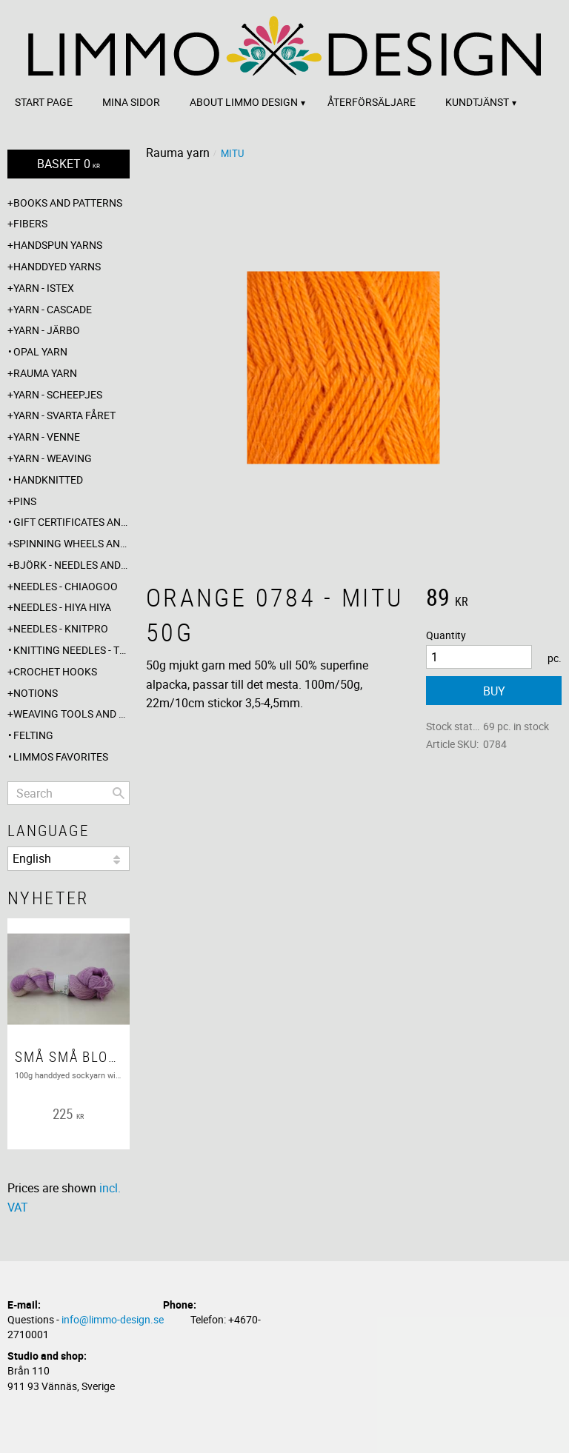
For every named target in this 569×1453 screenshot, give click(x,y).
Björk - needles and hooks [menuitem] (71, 565)
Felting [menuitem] (33, 735)
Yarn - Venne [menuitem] (46, 437)
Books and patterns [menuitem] (67, 203)
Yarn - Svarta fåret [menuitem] (64, 415)
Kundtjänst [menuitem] (477, 102)
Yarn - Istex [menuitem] (43, 288)
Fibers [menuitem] (30, 223)
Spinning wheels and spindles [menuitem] (71, 543)
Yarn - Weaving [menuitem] (52, 458)
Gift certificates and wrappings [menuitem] (71, 522)
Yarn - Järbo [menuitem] (46, 330)
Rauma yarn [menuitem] (45, 373)
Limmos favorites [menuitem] (60, 756)
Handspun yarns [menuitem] (57, 245)
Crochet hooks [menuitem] (55, 671)
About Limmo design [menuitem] (244, 102)
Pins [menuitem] (24, 501)
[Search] (118, 793)
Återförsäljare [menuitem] (371, 102)
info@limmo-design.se (112, 1319)
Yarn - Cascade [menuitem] (52, 309)
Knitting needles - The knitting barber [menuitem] (71, 650)
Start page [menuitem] (44, 102)
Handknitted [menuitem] (48, 479)
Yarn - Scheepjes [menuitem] (57, 394)
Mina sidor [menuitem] (131, 102)
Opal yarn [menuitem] (40, 351)
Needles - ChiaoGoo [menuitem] (65, 586)
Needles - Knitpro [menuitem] (60, 628)
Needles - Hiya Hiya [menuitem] (62, 607)
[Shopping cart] (68, 164)
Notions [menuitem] (35, 693)
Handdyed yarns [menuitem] (57, 266)
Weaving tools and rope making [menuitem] (71, 714)
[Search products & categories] (68, 793)
